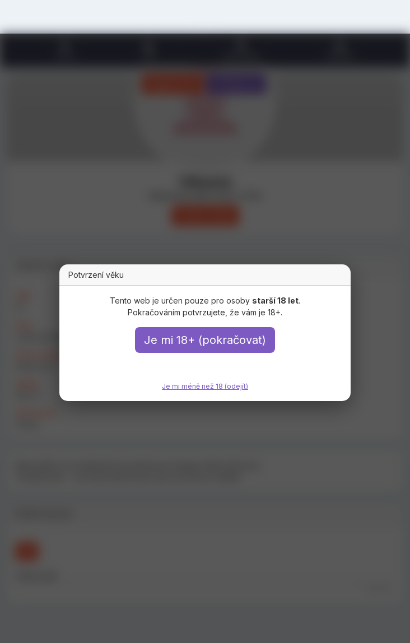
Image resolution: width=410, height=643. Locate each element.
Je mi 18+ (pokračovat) (205, 340)
